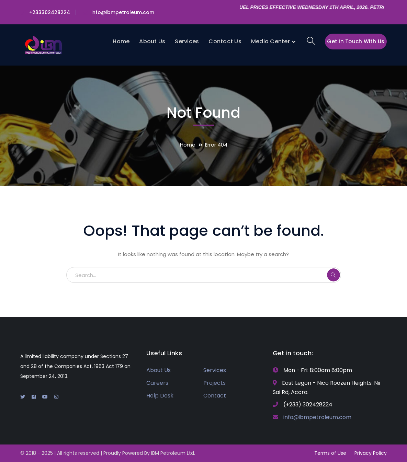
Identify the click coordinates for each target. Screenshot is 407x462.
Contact (214, 396)
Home (187, 144)
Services (214, 370)
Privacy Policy (370, 453)
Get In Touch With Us (355, 41)
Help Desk (159, 396)
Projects (214, 383)
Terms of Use (330, 453)
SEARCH (333, 274)
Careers (157, 383)
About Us (158, 370)
